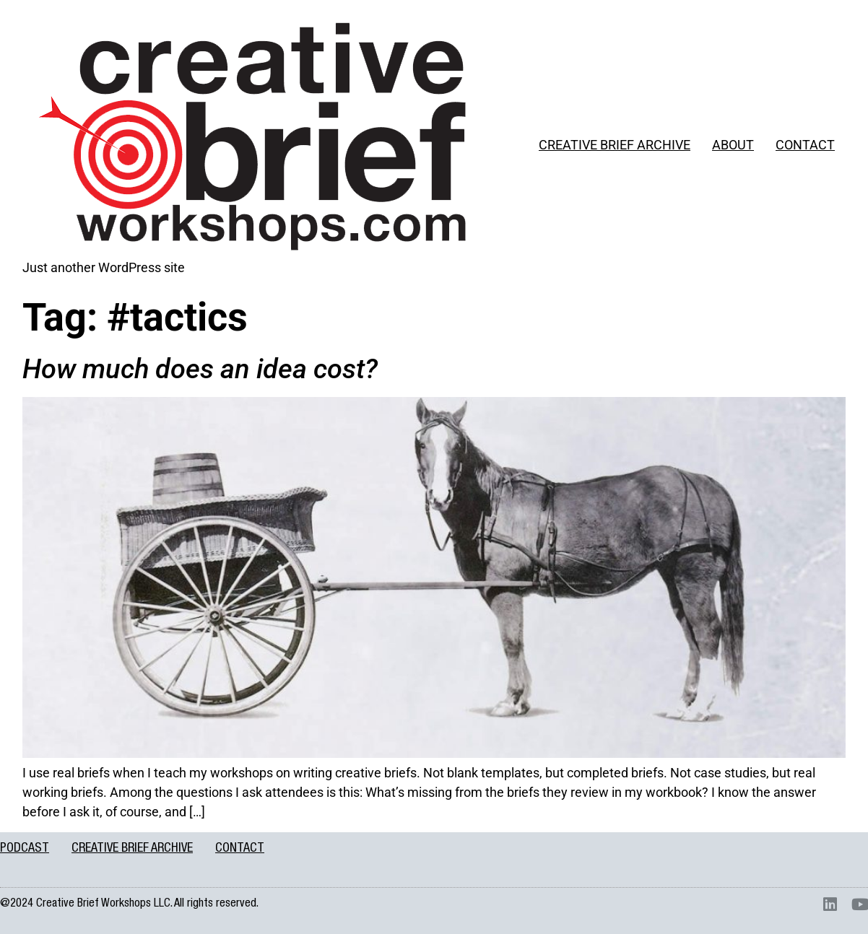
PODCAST (24, 848)
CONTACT (805, 144)
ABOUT (733, 144)
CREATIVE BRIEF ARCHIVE (614, 144)
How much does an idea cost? (200, 369)
